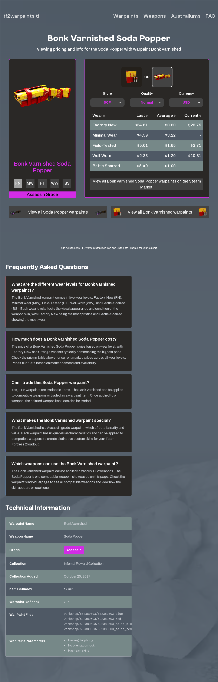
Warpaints (125, 16)
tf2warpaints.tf (21, 16)
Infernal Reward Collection (83, 563)
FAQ (210, 16)
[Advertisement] (114, 235)
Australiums (186, 16)
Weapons (154, 16)
